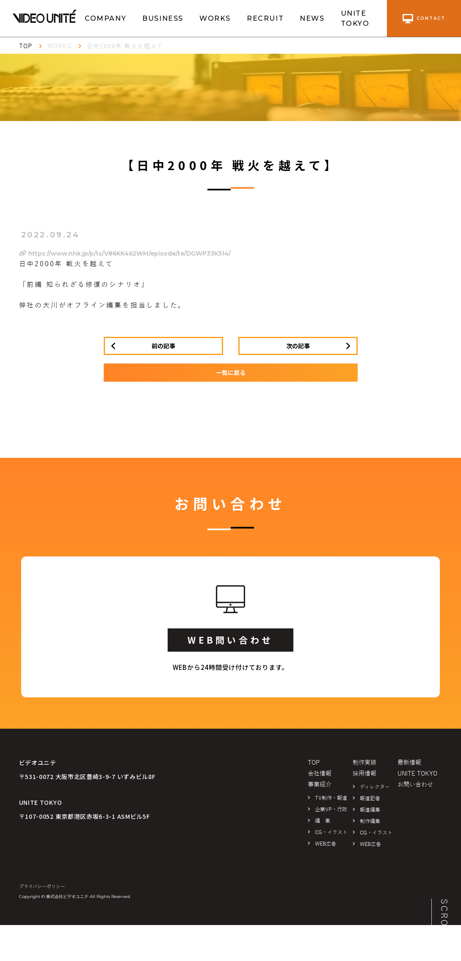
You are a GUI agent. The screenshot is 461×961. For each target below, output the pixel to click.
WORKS (215, 18)
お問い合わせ (415, 785)
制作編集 (370, 821)
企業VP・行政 (331, 809)
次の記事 (298, 345)
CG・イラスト (331, 832)
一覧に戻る (231, 372)
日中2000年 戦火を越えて (125, 46)
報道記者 (370, 798)
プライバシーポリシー (42, 886)
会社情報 (319, 774)
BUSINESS (162, 18)
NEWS (312, 18)
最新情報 (409, 763)
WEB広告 (325, 844)
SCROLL (444, 919)
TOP (26, 46)
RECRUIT (265, 18)
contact (424, 18)
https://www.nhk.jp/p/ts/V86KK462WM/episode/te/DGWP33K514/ (125, 253)
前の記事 (163, 345)
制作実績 (364, 763)
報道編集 (370, 810)
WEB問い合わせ (230, 639)
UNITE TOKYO (355, 18)
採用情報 (364, 774)
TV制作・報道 (331, 798)
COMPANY (105, 18)
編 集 (322, 821)
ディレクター (375, 787)
